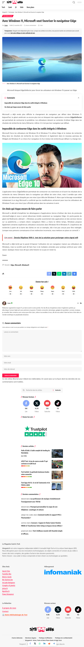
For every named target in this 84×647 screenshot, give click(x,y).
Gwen (6, 25)
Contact (5, 611)
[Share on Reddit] (49, 643)
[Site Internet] (78, 303)
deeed (23, 499)
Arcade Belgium (8, 583)
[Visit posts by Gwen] (4, 303)
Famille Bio (6, 574)
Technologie (7, 16)
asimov (24, 523)
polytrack (24, 531)
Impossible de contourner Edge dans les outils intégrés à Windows (26, 103)
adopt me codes (27, 515)
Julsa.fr (5, 588)
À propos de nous (9, 608)
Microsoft (18, 265)
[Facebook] (26, 406)
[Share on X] (35, 643)
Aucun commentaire (31, 25)
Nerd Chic (6, 571)
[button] (4, 2)
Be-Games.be (7, 580)
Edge (12, 265)
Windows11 (25, 265)
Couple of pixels (8, 585)
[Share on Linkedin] (44, 643)
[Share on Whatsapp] (39, 643)
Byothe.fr (6, 591)
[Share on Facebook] (30, 643)
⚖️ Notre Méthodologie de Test (14, 615)
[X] (37, 406)
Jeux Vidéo (24, 456)
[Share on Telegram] (54, 643)
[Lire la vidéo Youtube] (42, 165)
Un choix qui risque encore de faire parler (18, 107)
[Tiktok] (58, 406)
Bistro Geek (7, 577)
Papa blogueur (8, 594)
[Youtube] (47, 406)
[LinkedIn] (81, 303)
